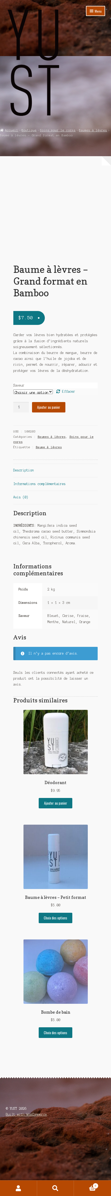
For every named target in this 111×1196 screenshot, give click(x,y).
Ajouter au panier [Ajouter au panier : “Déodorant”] (55, 865)
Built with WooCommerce (26, 1177)
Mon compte (18, 1188)
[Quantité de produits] (21, 470)
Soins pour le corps (58, 130)
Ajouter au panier (48, 470)
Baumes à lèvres (93, 130)
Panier (86, 1185)
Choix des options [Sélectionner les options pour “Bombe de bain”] (55, 1095)
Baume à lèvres (49, 509)
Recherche (55, 1188)
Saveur (19, 448)
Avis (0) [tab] (20, 560)
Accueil (11, 130)
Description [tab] (23, 533)
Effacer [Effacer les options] (68, 454)
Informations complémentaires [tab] (39, 546)
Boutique (29, 130)
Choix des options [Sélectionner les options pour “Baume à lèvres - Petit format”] (55, 980)
